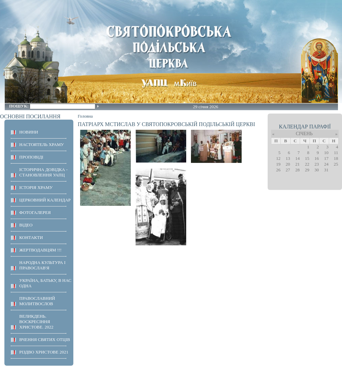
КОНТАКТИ (31, 237)
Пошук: (19, 105)
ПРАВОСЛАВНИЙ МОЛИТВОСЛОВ (37, 301)
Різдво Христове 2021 (43, 352)
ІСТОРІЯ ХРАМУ (36, 187)
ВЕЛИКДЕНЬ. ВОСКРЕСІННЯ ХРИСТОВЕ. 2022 (36, 322)
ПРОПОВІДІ (31, 157)
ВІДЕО (25, 224)
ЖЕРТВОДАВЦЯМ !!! (40, 249)
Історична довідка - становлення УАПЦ (43, 172)
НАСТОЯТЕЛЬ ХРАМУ (41, 144)
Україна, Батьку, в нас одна (45, 283)
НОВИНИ (28, 132)
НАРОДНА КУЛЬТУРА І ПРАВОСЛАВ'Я (42, 265)
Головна (85, 116)
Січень (304, 133)
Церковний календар (45, 199)
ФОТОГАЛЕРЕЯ (35, 212)
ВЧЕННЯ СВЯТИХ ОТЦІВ (44, 339)
